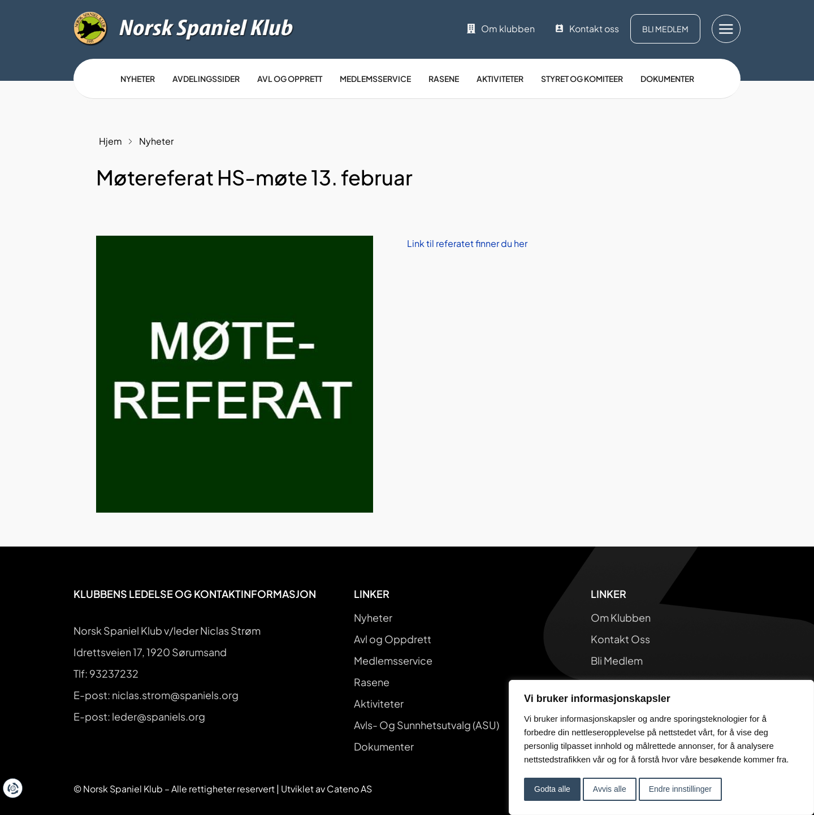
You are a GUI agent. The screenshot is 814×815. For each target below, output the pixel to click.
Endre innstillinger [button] (680, 789)
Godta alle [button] (552, 789)
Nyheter (137, 78)
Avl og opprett (289, 78)
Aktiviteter (500, 78)
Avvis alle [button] (609, 789)
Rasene (443, 78)
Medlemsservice (375, 78)
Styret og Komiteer (582, 78)
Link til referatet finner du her (467, 243)
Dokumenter (667, 78)
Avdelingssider (206, 78)
